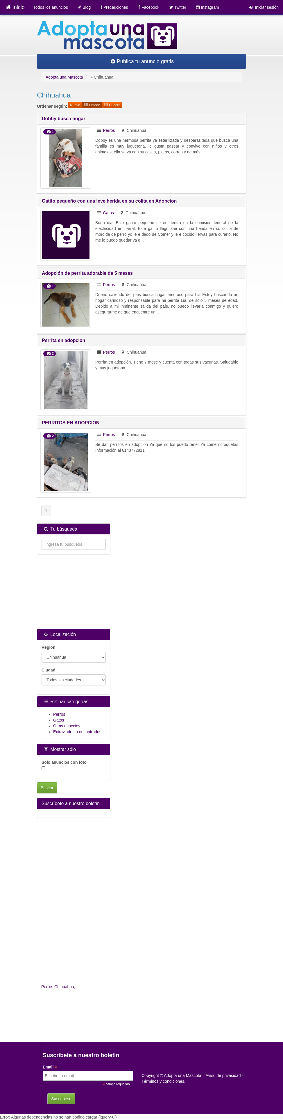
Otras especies (66, 726)
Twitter (177, 7)
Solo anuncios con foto (64, 765)
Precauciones (114, 7)
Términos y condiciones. (163, 1081)
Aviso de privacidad (223, 1075)
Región (48, 647)
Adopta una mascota (165, 1054)
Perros (109, 130)
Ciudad (48, 670)
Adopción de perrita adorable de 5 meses (87, 273)
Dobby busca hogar (63, 118)
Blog (84, 7)
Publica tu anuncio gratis (142, 61)
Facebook (149, 7)
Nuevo (75, 105)
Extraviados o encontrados (77, 731)
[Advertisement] (73, 592)
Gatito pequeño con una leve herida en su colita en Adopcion (109, 201)
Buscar (47, 788)
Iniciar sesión (264, 7)
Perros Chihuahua (57, 986)
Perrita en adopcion (63, 340)
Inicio (15, 7)
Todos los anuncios (50, 7)
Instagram (207, 7)
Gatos (108, 212)
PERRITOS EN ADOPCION (70, 422)
